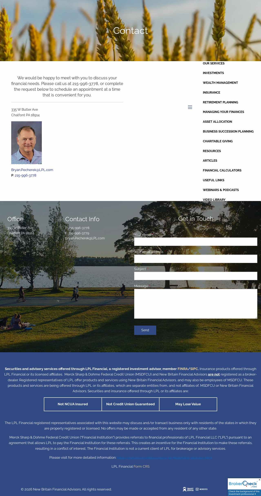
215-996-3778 (25, 175)
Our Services (214, 63)
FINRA (183, 369)
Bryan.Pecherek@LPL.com (32, 170)
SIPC (194, 369)
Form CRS (141, 466)
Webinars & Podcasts (221, 190)
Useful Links (213, 180)
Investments (213, 73)
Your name (158, 235)
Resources (212, 151)
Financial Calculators (222, 170)
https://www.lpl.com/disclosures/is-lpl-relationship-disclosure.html (164, 457)
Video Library (214, 200)
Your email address (164, 252)
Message (156, 286)
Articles (210, 160)
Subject (155, 269)
